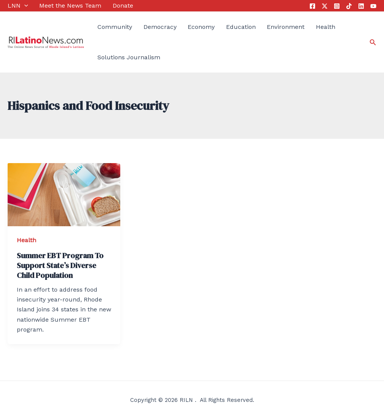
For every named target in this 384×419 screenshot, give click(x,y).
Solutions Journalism (128, 57)
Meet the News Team (70, 5)
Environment (285, 26)
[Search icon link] (373, 42)
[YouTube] (373, 6)
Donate (123, 5)
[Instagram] (337, 6)
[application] (24, 5)
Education (241, 26)
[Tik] (349, 6)
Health (325, 26)
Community (114, 26)
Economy (201, 26)
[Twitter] (325, 6)
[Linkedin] (361, 6)
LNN (18, 5)
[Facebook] (312, 6)
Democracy (160, 26)
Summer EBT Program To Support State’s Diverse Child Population (60, 265)
